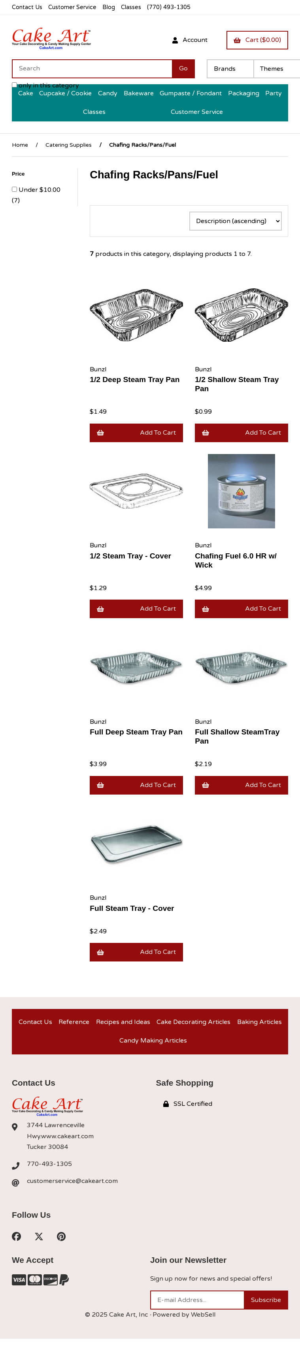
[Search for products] (92, 68)
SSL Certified (187, 1104)
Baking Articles (259, 1022)
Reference (73, 1022)
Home (20, 145)
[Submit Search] (183, 68)
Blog (108, 7)
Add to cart (136, 433)
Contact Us (27, 7)
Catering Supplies (68, 145)
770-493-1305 (49, 1164)
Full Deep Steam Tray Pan (136, 732)
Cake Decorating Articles (193, 1022)
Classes (131, 7)
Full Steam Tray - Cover (132, 908)
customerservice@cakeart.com (72, 1181)
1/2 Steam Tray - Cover (130, 556)
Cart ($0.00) (257, 40)
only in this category (45, 85)
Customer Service (72, 7)
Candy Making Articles (153, 1041)
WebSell (203, 1315)
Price (19, 174)
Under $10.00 (39, 190)
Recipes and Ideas (123, 1022)
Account (190, 40)
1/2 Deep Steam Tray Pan (134, 379)
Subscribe (266, 1300)
